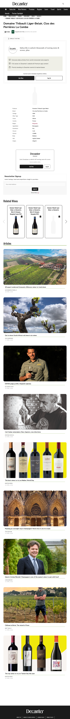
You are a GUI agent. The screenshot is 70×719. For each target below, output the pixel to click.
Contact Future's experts (29, 717)
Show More (35, 192)
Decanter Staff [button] (9, 386)
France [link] (20, 16)
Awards (7, 13)
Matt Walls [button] (8, 628)
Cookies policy (41, 717)
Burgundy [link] (26, 16)
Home (4, 16)
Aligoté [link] (39, 16)
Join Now (20, 78)
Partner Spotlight (17, 13)
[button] (14, 38)
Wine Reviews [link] (12, 16)
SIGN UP (35, 189)
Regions (39, 9)
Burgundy (34, 123)
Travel (52, 9)
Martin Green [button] (8, 483)
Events (66, 9)
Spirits (59, 9)
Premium (31, 9)
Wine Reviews (22, 9)
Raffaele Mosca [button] (9, 435)
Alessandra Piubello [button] (11, 290)
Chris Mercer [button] (8, 580)
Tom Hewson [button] (8, 531)
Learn (46, 9)
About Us (19, 717)
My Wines (7, 32)
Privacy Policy (50, 717)
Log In (49, 78)
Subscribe (12, 9)
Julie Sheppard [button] (9, 338)
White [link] (33, 16)
